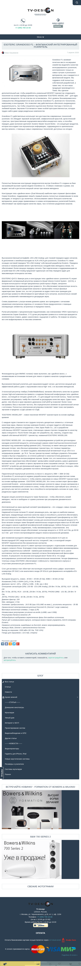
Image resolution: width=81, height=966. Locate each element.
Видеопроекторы (12, 749)
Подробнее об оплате (69, 955)
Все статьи (8, 682)
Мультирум (9, 713)
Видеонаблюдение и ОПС (15, 733)
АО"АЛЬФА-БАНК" (55, 940)
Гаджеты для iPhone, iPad (15, 754)
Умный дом (9, 718)
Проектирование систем (15, 728)
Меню (40, 37)
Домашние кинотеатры (14, 707)
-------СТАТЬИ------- (12, 702)
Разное (8, 774)
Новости (8, 692)
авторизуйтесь (10, 660)
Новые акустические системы (17, 759)
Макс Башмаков (11, 53)
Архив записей (10, 697)
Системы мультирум (13, 769)
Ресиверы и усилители (14, 764)
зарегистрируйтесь (56, 658)
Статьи (8, 687)
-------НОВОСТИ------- (13, 743)
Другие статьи (11, 738)
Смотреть (58, 26)
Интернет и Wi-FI (12, 723)
